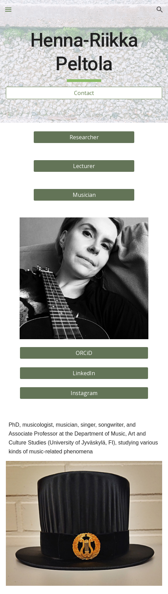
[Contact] (84, 93)
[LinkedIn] (84, 373)
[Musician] (84, 195)
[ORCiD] (84, 353)
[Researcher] (84, 137)
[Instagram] (84, 393)
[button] (8, 9)
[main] (84, 55)
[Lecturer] (84, 166)
